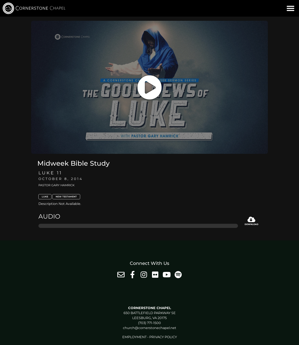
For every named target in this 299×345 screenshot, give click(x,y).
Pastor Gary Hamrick (56, 185)
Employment (134, 337)
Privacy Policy (163, 337)
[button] (290, 8)
